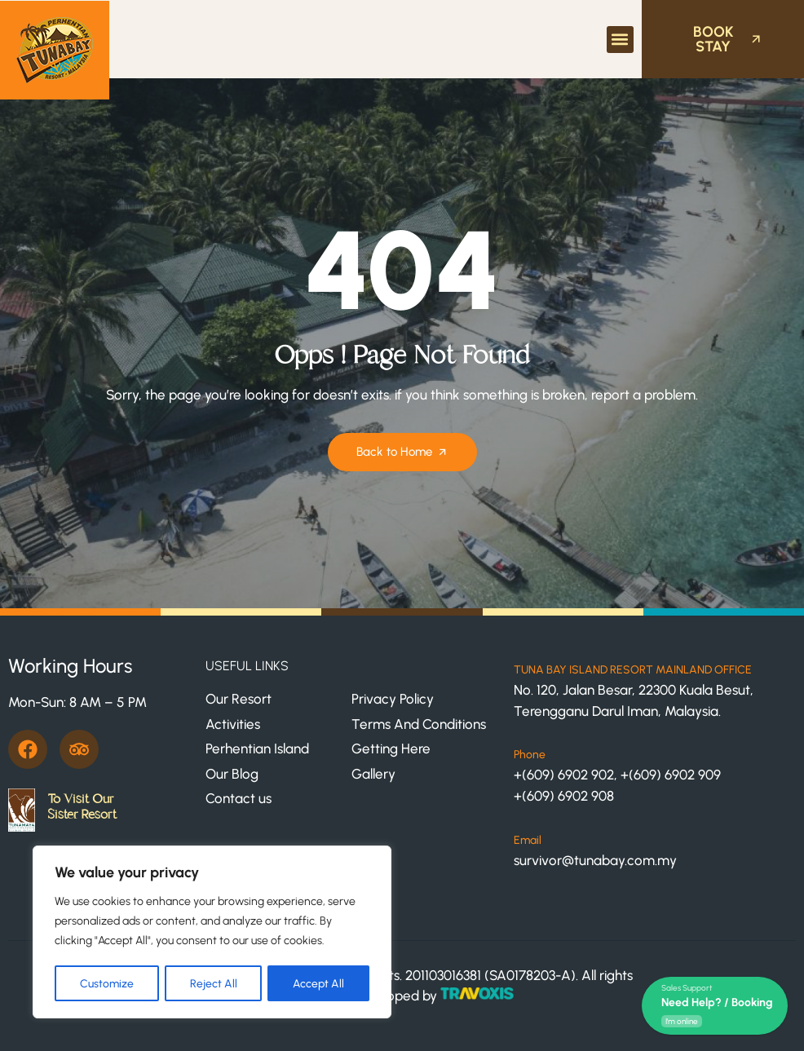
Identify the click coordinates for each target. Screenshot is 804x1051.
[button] (620, 39)
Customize (107, 983)
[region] (212, 932)
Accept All (319, 983)
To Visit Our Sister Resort (82, 807)
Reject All (213, 983)
